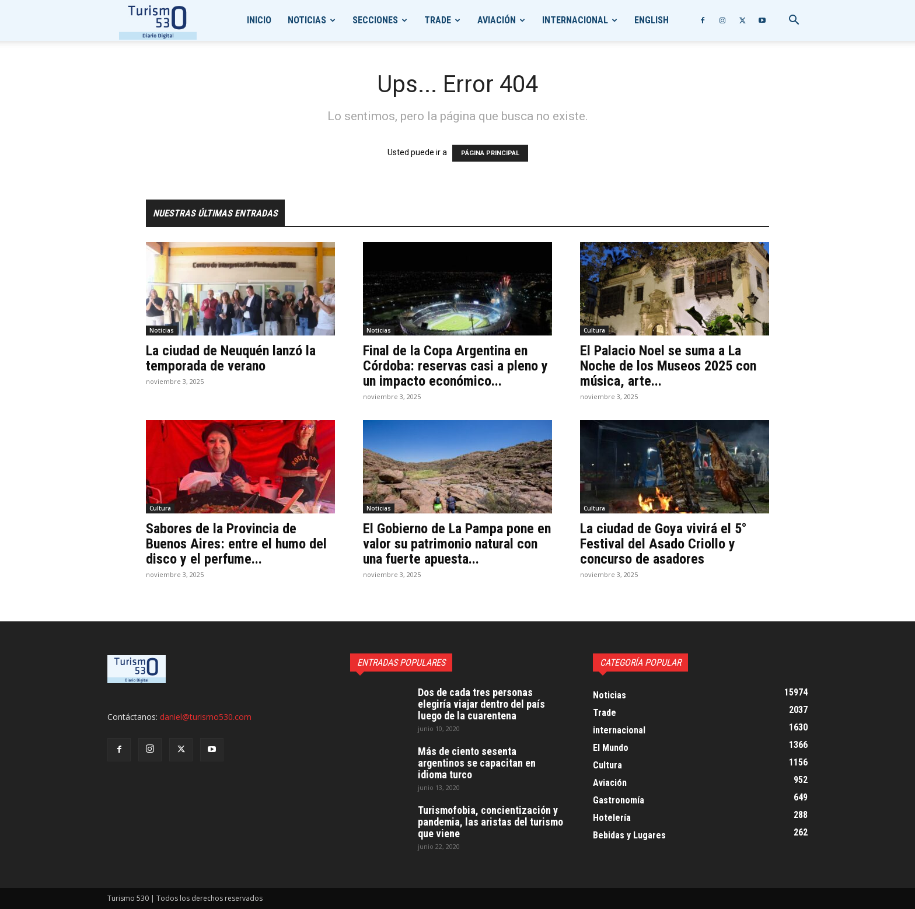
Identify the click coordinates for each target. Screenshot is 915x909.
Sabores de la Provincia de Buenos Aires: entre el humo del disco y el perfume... (236, 543)
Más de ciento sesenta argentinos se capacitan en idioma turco (477, 763)
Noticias (307, 20)
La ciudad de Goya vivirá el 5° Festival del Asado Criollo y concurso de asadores (663, 543)
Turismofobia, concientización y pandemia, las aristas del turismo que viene (490, 822)
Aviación (496, 20)
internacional (575, 20)
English (651, 20)
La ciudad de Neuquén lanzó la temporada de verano (231, 358)
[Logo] (158, 20)
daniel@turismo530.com (206, 716)
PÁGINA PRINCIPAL (490, 153)
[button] (794, 21)
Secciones (375, 20)
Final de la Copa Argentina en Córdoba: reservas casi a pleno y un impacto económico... (455, 365)
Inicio (259, 20)
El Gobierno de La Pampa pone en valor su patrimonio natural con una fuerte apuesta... (457, 543)
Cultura (594, 330)
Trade (437, 20)
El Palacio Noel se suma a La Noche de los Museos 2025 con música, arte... (668, 365)
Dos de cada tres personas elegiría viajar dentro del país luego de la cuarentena (481, 704)
